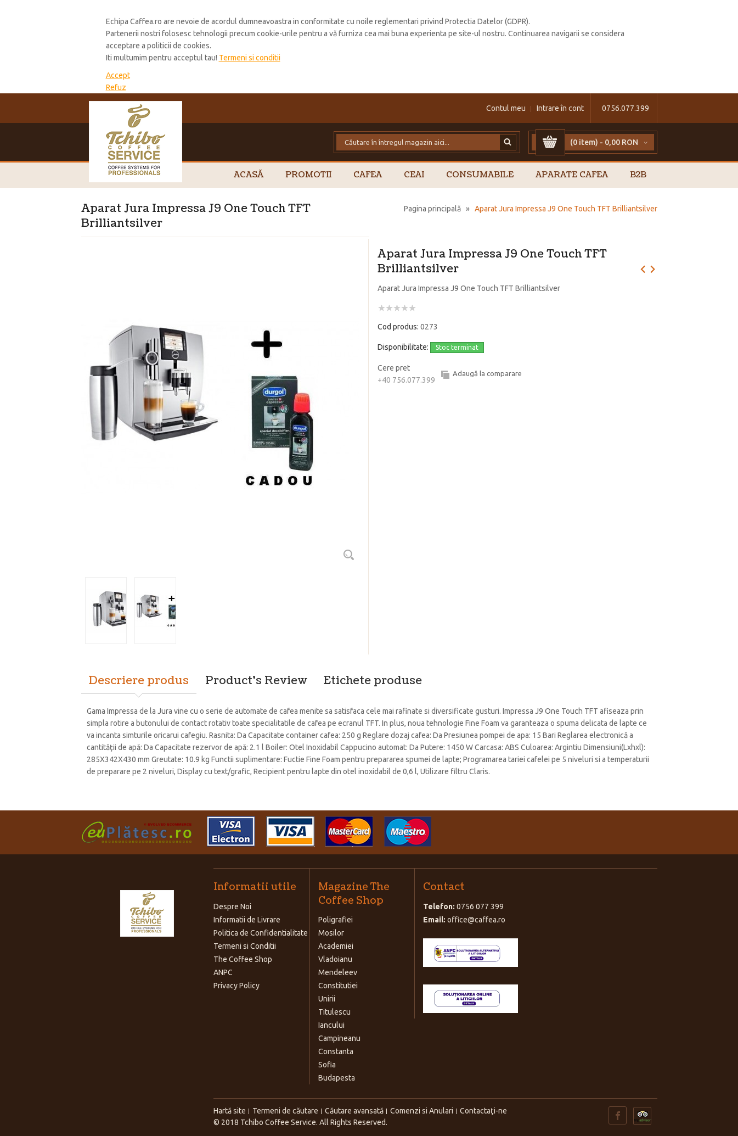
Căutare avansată (354, 1110)
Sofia (327, 1064)
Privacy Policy (236, 985)
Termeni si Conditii (244, 946)
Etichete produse (373, 681)
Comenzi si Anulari (421, 1110)
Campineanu (339, 1038)
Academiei (335, 946)
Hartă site (229, 1110)
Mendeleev (337, 972)
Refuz (116, 87)
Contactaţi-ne (483, 1110)
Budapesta (336, 1077)
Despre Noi (232, 906)
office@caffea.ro (476, 919)
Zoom (349, 555)
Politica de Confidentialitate (260, 932)
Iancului (331, 1025)
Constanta (335, 1051)
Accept (118, 75)
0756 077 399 (480, 906)
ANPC (223, 972)
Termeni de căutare (285, 1110)
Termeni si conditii (249, 57)
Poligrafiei (335, 919)
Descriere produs (139, 681)
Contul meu (506, 108)
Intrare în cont (560, 108)
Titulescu (334, 1012)
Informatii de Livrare (246, 919)
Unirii (326, 998)
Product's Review (256, 681)
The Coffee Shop (242, 959)
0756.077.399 (625, 108)
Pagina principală (432, 208)
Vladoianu (335, 959)
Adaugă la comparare (487, 373)
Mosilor (331, 932)
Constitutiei (338, 985)
